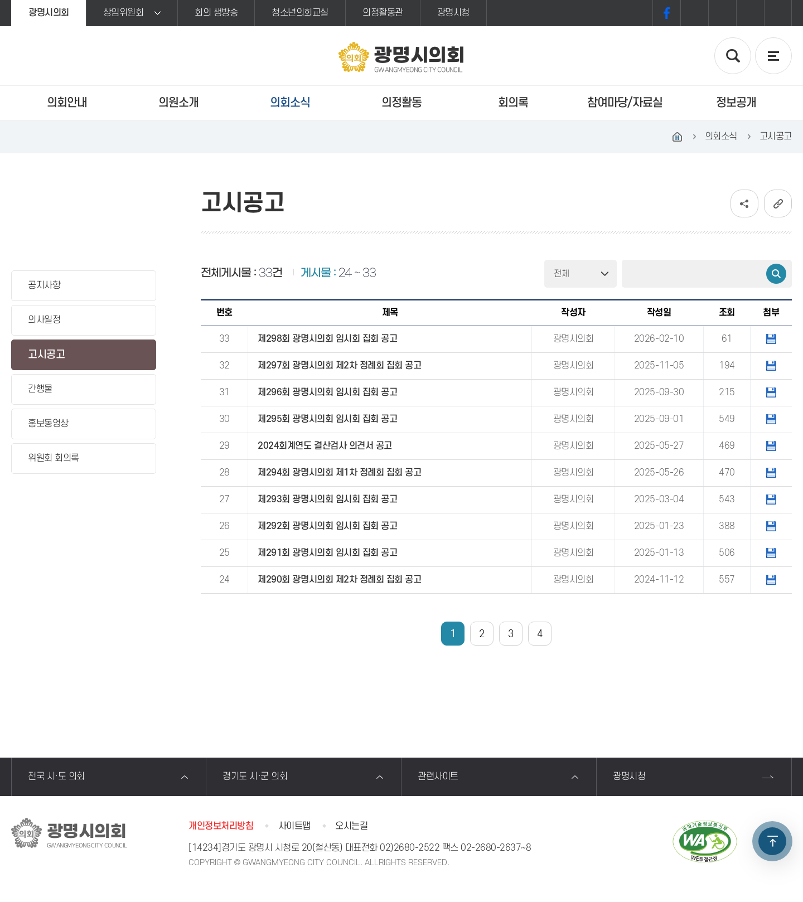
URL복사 (778, 203)
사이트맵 (294, 826)
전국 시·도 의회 (56, 777)
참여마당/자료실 (624, 102)
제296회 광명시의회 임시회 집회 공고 (327, 392)
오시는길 (351, 826)
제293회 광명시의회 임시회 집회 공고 (327, 499)
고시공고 (46, 355)
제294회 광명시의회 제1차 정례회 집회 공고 (339, 473)
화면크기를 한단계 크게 (694, 13)
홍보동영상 (48, 424)
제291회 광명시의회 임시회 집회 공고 (327, 553)
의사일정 (44, 320)
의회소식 (290, 102)
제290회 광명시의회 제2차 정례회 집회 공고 (339, 580)
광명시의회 (48, 13)
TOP (772, 841)
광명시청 (453, 13)
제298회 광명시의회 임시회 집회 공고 (327, 339)
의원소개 (178, 102)
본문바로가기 (0, 0)
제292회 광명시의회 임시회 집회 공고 (327, 526)
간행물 (40, 389)
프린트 (778, 13)
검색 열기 (732, 55)
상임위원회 (123, 13)
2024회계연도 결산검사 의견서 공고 (324, 446)
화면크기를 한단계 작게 (750, 13)
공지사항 (44, 285)
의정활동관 (382, 13)
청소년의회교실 (300, 13)
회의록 (513, 102)
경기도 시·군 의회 (254, 777)
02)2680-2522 (409, 848)
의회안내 (67, 102)
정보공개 (736, 102)
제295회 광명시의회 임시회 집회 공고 (327, 419)
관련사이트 (438, 777)
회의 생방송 (216, 13)
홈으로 (678, 137)
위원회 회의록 (53, 458)
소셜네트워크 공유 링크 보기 (744, 203)
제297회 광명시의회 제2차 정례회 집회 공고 (339, 366)
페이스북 (666, 13)
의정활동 (401, 102)
